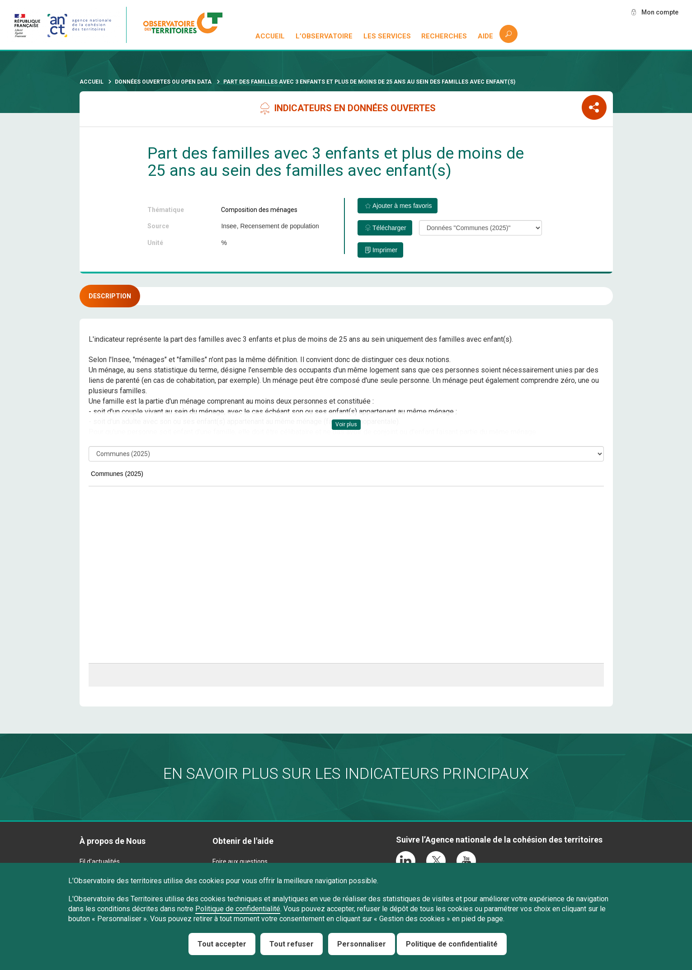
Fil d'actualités (100, 861)
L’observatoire (324, 36)
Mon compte (659, 12)
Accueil (270, 36)
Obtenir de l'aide (242, 841)
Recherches (444, 36)
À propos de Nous (113, 841)
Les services (387, 36)
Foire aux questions (240, 861)
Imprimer (384, 250)
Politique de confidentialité (237, 908)
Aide (485, 36)
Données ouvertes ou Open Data (163, 82)
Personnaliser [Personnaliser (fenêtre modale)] (361, 944)
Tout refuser (291, 944)
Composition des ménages (259, 209)
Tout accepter (222, 944)
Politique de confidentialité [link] (452, 944)
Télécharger (389, 227)
